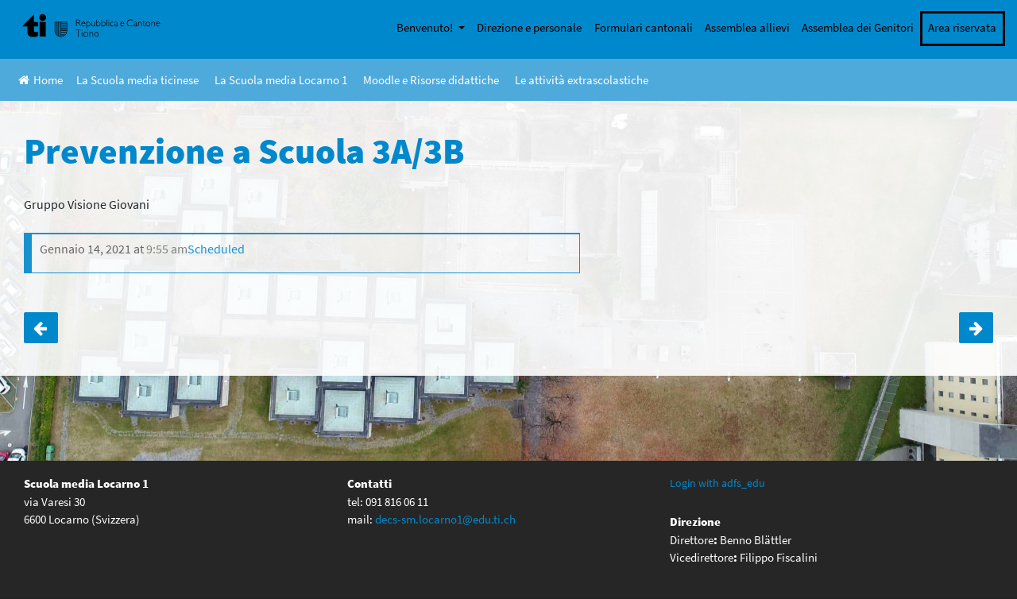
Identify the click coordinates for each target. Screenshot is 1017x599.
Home (40, 79)
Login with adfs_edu (717, 483)
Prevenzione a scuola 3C (976, 328)
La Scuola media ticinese (137, 79)
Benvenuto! (425, 27)
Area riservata (962, 27)
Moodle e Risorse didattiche (431, 79)
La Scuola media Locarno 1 (281, 79)
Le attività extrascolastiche (581, 79)
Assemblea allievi (747, 27)
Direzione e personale (529, 27)
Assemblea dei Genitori (858, 27)
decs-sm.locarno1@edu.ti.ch (445, 519)
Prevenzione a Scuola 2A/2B (41, 328)
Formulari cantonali (643, 27)
